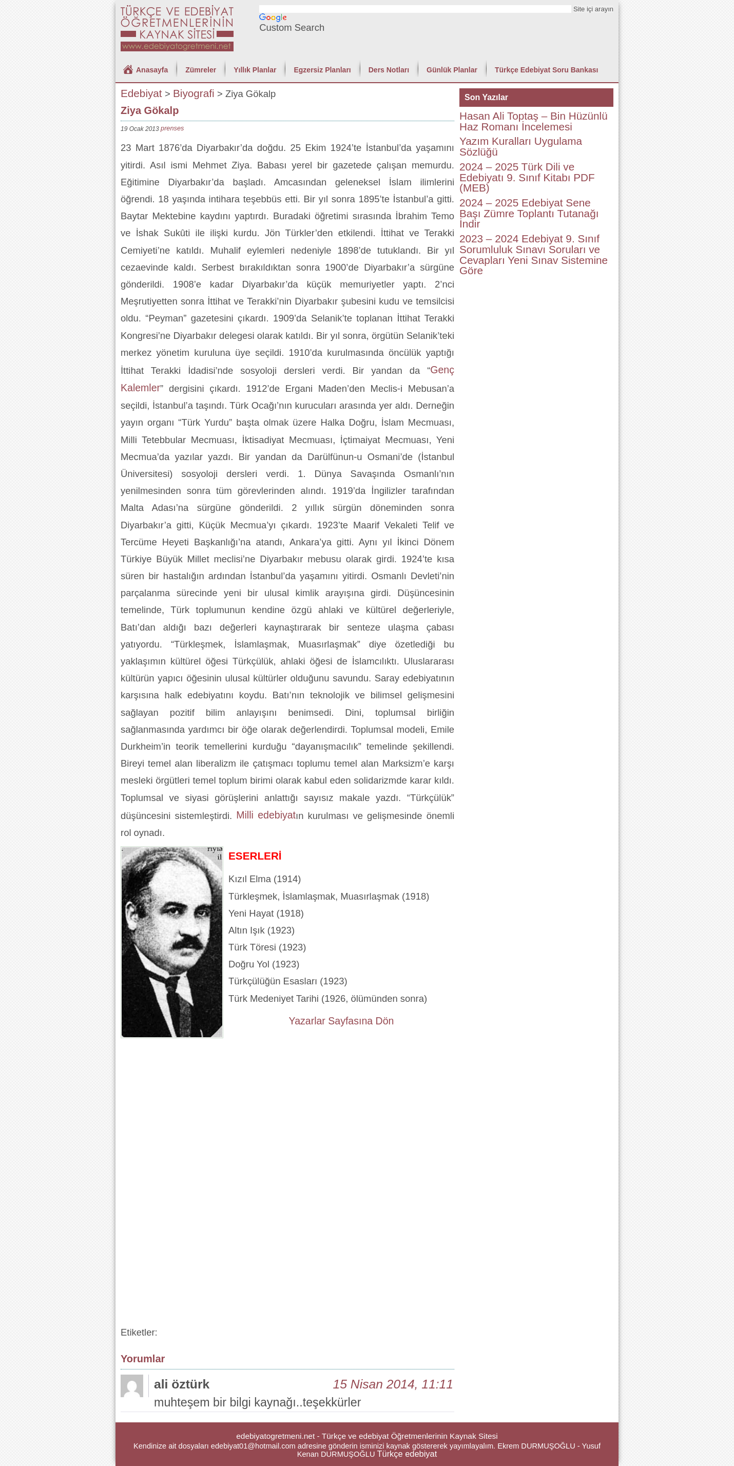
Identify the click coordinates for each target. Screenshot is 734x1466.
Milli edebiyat (266, 815)
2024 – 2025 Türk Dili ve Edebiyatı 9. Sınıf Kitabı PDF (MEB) (527, 177)
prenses (172, 128)
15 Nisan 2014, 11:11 (393, 1384)
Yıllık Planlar (255, 70)
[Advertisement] (287, 1115)
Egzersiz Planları (322, 70)
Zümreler (200, 70)
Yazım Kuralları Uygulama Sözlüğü (520, 146)
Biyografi (194, 93)
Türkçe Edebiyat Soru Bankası (546, 70)
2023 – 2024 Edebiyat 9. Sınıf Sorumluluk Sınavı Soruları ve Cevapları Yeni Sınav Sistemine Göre (533, 254)
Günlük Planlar (452, 70)
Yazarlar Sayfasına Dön (341, 1020)
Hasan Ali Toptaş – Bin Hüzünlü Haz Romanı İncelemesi (533, 121)
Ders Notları (389, 70)
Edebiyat (141, 93)
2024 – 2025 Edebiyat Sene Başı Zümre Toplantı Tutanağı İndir (528, 213)
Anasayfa (152, 70)
